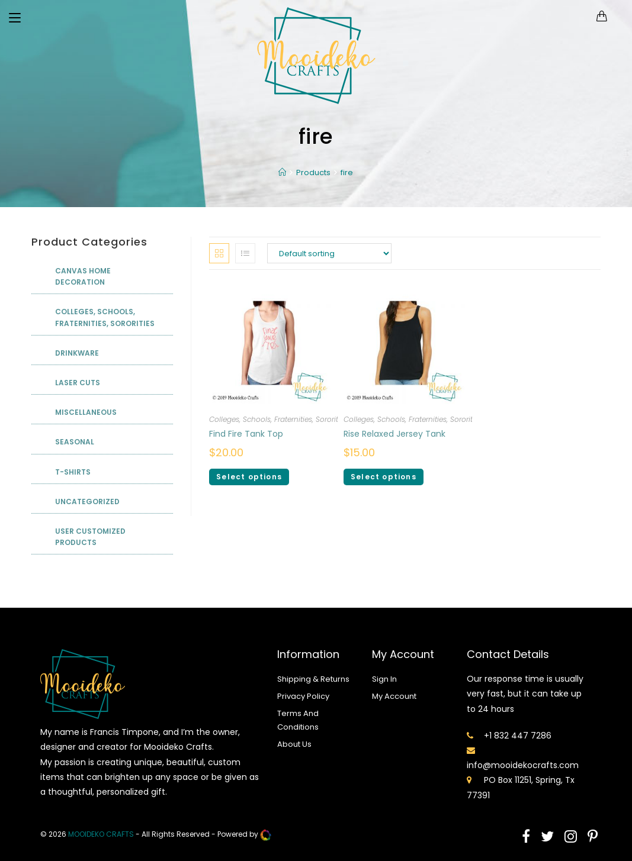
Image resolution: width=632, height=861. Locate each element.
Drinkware (77, 353)
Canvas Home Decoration (83, 276)
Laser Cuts (77, 383)
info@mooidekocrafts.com (523, 765)
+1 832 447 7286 (517, 735)
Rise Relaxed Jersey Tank (394, 434)
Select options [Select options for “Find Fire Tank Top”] (249, 477)
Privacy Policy (303, 696)
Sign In (384, 679)
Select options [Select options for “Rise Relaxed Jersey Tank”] (383, 477)
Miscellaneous (86, 412)
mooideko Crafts (101, 834)
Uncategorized (87, 501)
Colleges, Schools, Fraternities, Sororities (278, 419)
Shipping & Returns (313, 679)
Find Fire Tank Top (246, 434)
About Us (294, 744)
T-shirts (73, 472)
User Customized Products (90, 536)
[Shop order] (329, 253)
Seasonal (74, 442)
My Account (394, 696)
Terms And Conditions (298, 720)
